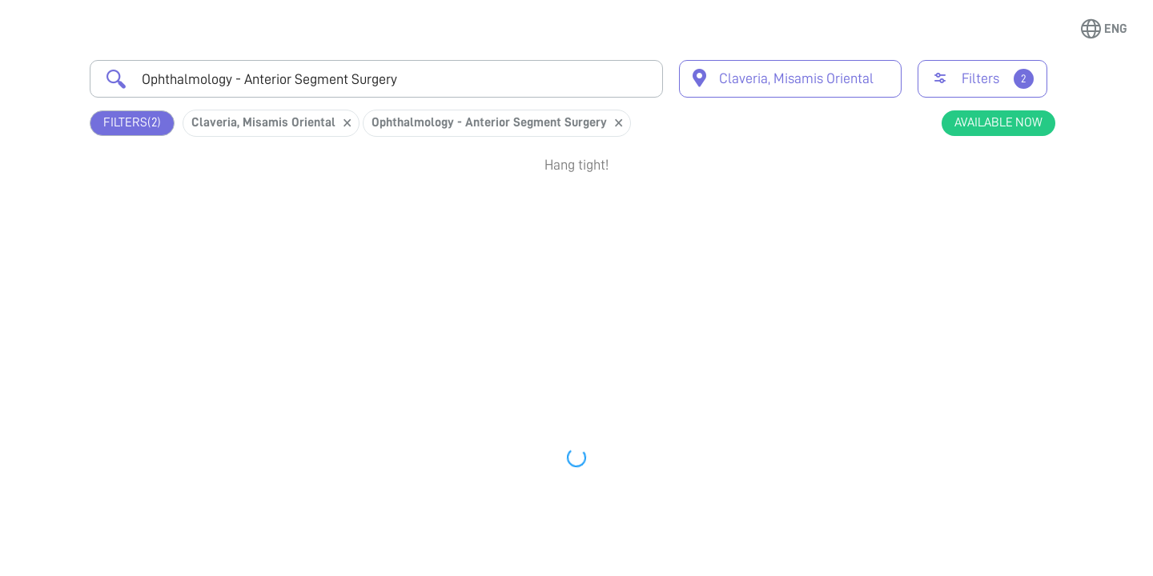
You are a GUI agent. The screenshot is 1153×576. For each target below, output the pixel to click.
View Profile (969, 276)
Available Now (998, 122)
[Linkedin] (928, 557)
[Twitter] (762, 557)
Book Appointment (969, 218)
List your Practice (373, 547)
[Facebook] (817, 557)
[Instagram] (872, 557)
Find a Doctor (154, 547)
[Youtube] (983, 557)
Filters (132, 122)
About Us (559, 547)
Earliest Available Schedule (600, 211)
